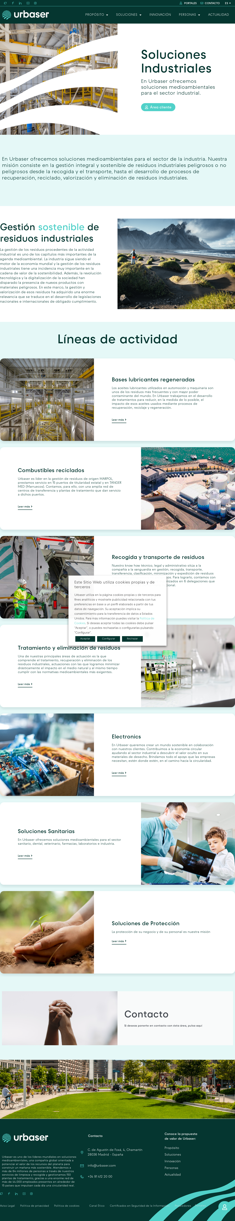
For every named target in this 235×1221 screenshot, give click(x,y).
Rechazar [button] (132, 639)
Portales (200, 1206)
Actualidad (218, 14)
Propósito (96, 14)
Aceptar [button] (85, 639)
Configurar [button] (108, 639)
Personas (189, 14)
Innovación (160, 14)
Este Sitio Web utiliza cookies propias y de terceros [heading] (114, 585)
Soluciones (129, 14)
